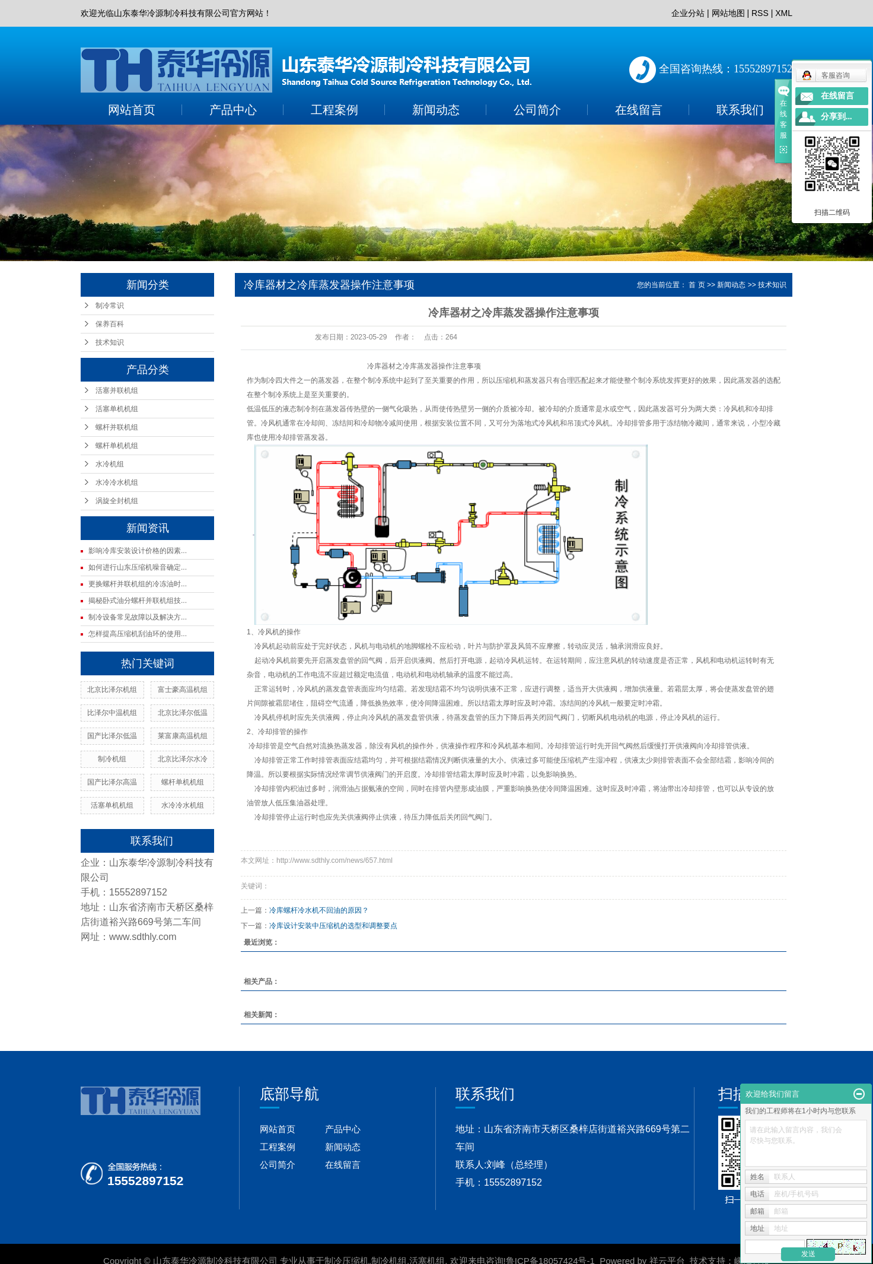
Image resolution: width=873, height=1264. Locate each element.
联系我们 (740, 109)
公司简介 (537, 109)
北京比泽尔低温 (183, 713)
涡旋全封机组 (116, 501)
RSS (760, 13)
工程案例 (334, 109)
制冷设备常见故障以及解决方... (137, 617)
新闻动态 (436, 109)
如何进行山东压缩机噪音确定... (137, 567)
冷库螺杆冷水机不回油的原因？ (319, 910)
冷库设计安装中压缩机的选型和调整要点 (333, 926)
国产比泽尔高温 (112, 782)
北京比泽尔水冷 (183, 759)
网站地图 (728, 13)
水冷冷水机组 (116, 482)
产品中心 (233, 109)
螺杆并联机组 (116, 427)
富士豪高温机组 (183, 689)
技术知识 (109, 342)
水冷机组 (109, 464)
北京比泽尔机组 (112, 689)
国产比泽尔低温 (112, 736)
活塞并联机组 (116, 390)
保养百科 (109, 324)
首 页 (697, 285)
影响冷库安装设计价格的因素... (137, 551)
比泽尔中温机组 (112, 713)
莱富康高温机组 (183, 736)
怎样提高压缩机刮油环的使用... (137, 634)
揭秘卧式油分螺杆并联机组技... (137, 600)
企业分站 (688, 13)
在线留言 (638, 109)
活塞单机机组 (116, 409)
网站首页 (131, 109)
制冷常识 (109, 305)
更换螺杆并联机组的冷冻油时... (137, 584)
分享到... (836, 116)
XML (783, 13)
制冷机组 (112, 759)
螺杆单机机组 (116, 446)
